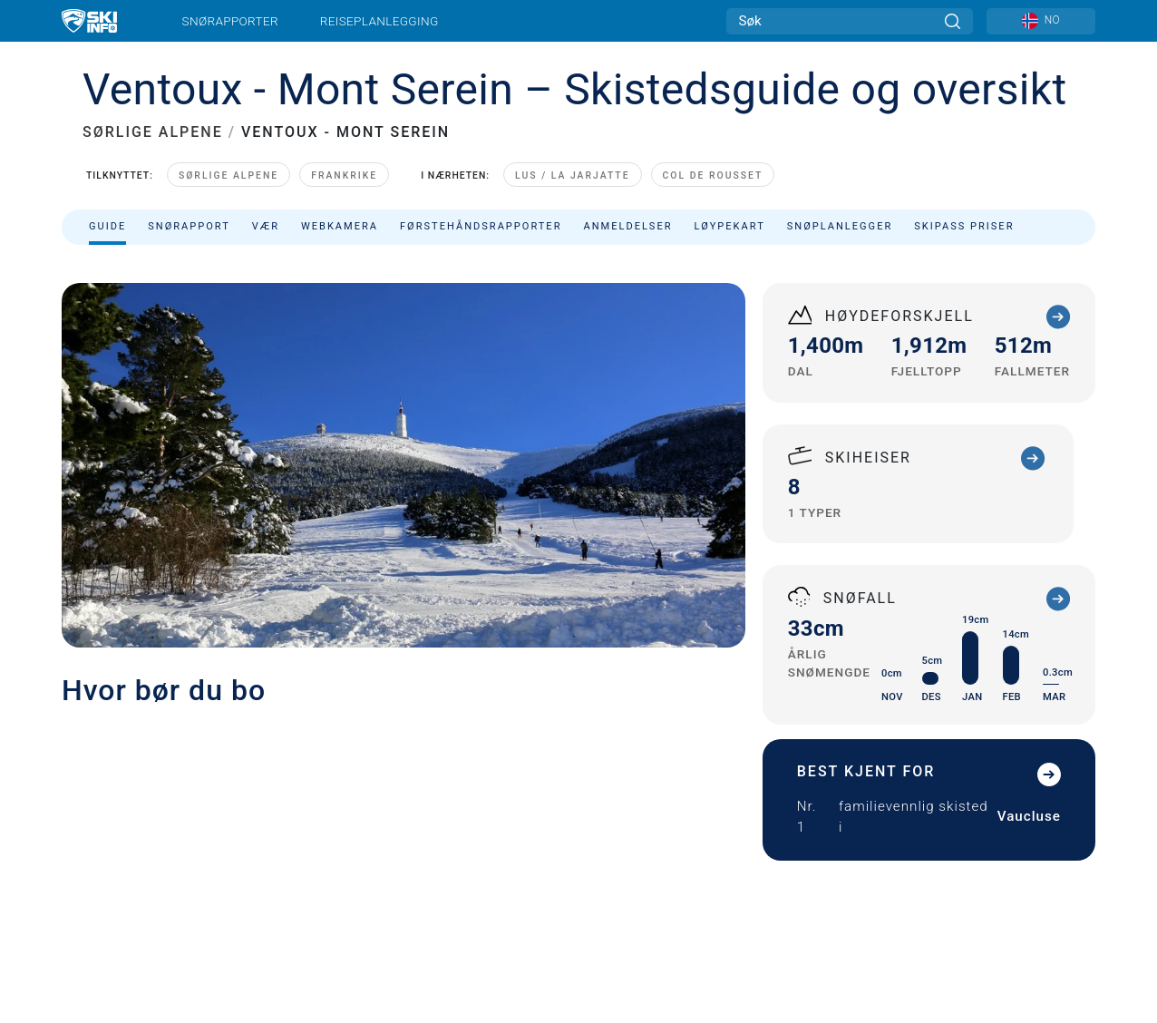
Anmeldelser (627, 226)
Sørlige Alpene (228, 175)
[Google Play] (943, 895)
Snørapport (189, 226)
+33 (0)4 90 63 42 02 (884, 571)
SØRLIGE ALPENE (153, 132)
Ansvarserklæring (187, 917)
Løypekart (730, 226)
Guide (107, 226)
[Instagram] (1015, 846)
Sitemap (387, 917)
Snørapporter (230, 21)
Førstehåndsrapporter (480, 226)
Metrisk (490, 917)
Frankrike (344, 175)
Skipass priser (964, 226)
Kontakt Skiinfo (219, 848)
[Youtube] (915, 846)
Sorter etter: (913, 343)
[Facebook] (1064, 846)
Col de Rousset (713, 175)
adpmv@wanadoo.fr (892, 593)
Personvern (97, 917)
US (514, 917)
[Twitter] (965, 846)
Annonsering (341, 848)
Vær (265, 226)
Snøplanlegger (840, 226)
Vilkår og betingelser (298, 917)
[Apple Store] (1041, 895)
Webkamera (339, 226)
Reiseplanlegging (379, 21)
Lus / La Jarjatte (572, 175)
